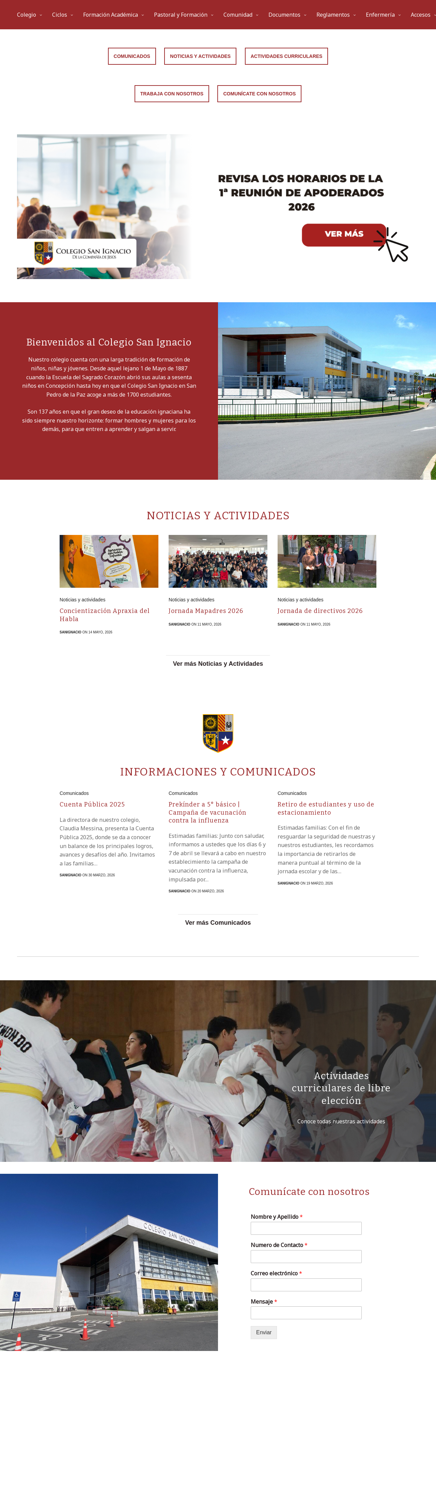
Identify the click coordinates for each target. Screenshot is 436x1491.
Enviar (263, 1332)
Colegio (26, 14)
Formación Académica (110, 14)
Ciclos (59, 14)
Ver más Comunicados (218, 922)
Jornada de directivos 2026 (320, 611)
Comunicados (132, 56)
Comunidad (237, 14)
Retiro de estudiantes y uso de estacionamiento (326, 808)
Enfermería (380, 14)
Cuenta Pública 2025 (92, 804)
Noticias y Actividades (200, 56)
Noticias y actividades (83, 599)
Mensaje (264, 1301)
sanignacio (70, 632)
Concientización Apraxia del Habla (105, 614)
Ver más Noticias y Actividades (218, 663)
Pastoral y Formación (180, 14)
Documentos (284, 14)
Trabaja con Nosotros (171, 93)
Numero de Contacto (279, 1245)
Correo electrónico (276, 1273)
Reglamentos (333, 14)
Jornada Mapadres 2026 (206, 611)
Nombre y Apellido (277, 1216)
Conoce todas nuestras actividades (341, 1121)
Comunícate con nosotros (259, 93)
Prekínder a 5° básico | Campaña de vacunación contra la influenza (207, 812)
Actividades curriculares (287, 56)
